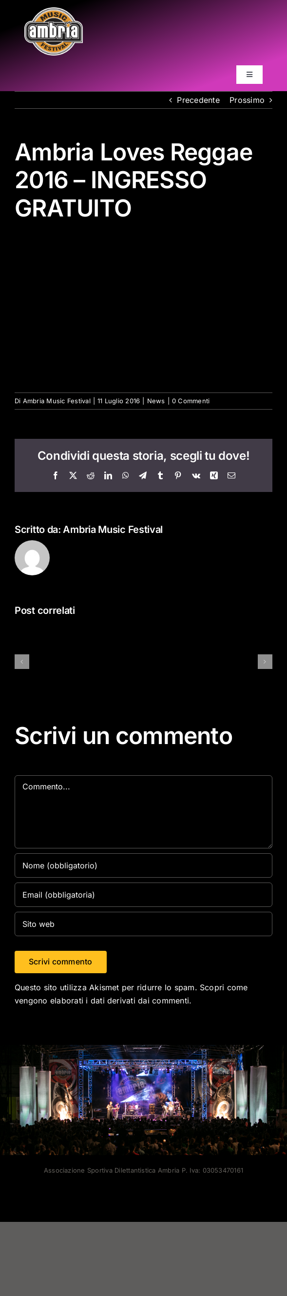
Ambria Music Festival (57, 401)
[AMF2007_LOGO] (53, 11)
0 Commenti (191, 401)
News (156, 401)
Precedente (198, 100)
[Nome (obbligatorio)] (143, 865)
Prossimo (247, 100)
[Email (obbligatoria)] (143, 895)
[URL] (143, 924)
